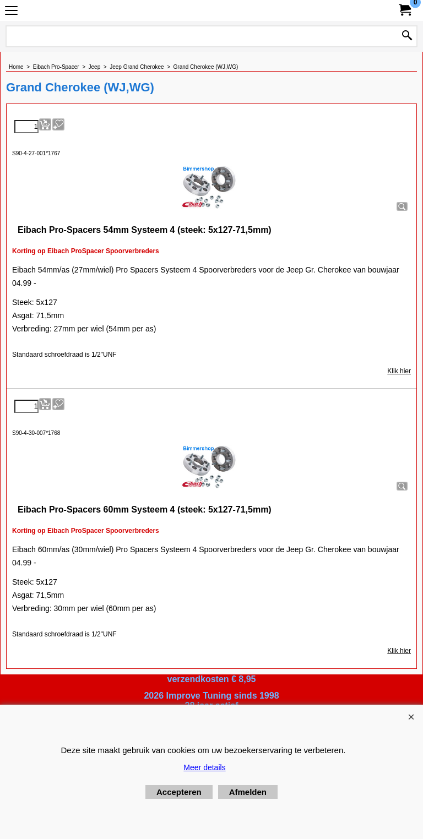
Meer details (204, 767)
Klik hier (399, 371)
